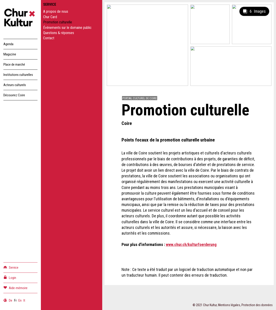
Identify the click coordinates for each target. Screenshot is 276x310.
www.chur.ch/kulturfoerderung (191, 244)
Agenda (8, 44)
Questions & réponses (58, 33)
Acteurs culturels (14, 85)
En (20, 300)
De (10, 300)
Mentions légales (229, 305)
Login (9, 277)
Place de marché (14, 64)
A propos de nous (55, 11)
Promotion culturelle (57, 22)
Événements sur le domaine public (67, 27)
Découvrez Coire (14, 95)
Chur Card (50, 17)
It (24, 300)
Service (10, 267)
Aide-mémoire (15, 287)
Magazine (9, 54)
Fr (15, 300)
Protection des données (257, 305)
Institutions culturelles (18, 75)
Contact (48, 38)
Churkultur (20, 18)
